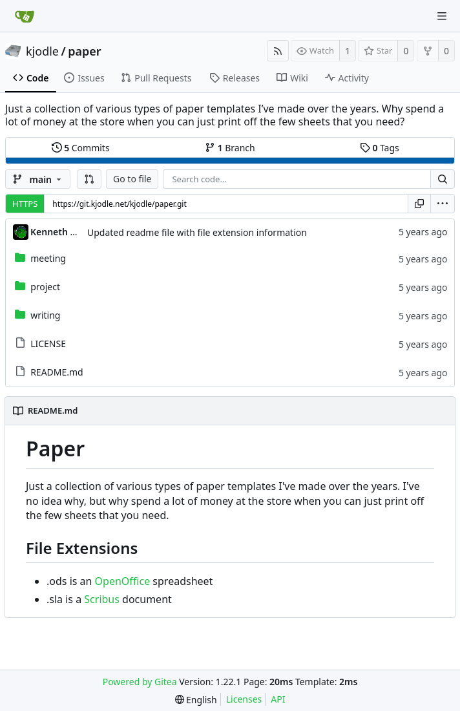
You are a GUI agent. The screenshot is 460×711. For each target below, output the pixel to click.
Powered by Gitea (140, 681)
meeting (48, 258)
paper (84, 51)
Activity (347, 78)
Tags (379, 148)
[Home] (24, 16)
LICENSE (48, 343)
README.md (56, 372)
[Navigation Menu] (442, 16)
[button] (89, 179)
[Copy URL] (419, 203)
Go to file (132, 179)
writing (45, 315)
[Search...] (442, 179)
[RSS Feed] (278, 50)
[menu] (442, 203)
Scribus (102, 599)
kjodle (42, 51)
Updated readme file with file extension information (197, 232)
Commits (81, 148)
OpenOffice (123, 581)
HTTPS (24, 203)
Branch (230, 148)
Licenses (244, 699)
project (45, 287)
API (278, 699)
